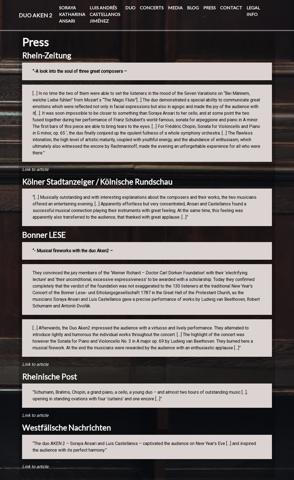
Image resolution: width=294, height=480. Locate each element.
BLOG (193, 7)
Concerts (152, 7)
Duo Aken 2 (35, 15)
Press (209, 7)
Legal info (253, 11)
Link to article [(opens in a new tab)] (35, 169)
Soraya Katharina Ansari (72, 14)
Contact (231, 7)
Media (175, 7)
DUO (130, 7)
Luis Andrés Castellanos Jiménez (105, 14)
